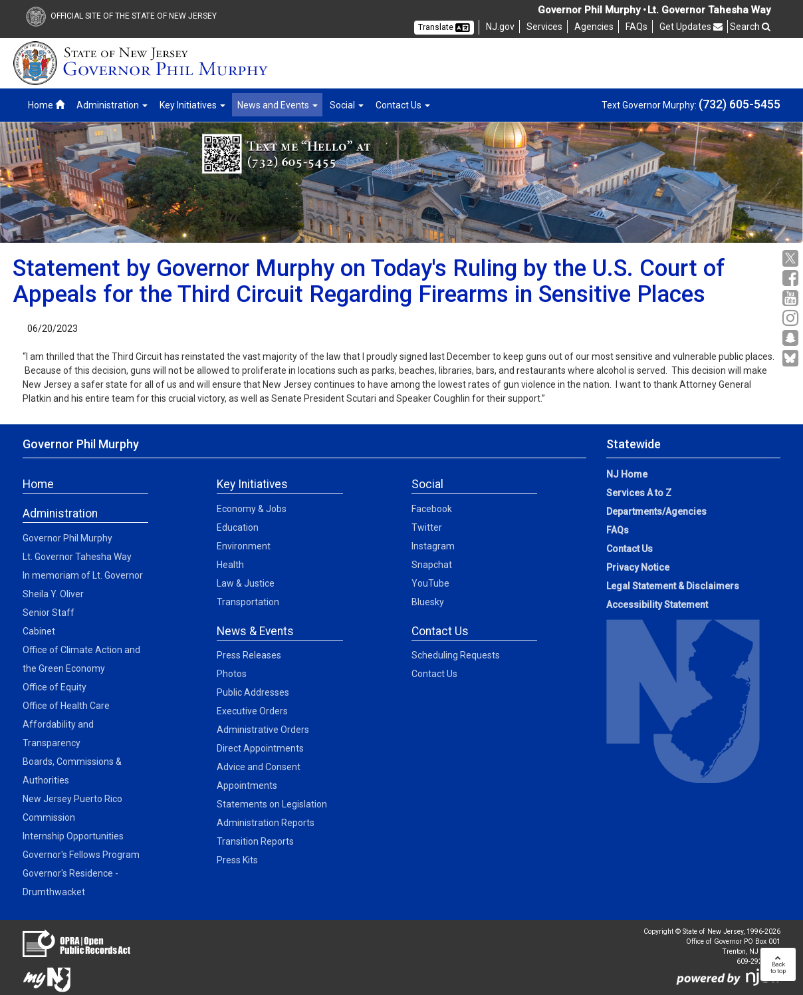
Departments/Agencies (656, 511)
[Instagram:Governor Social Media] (792, 318)
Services (544, 26)
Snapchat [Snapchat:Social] (431, 564)
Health (230, 564)
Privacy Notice (637, 567)
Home (46, 105)
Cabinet (39, 631)
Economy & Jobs (252, 508)
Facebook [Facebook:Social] (431, 508)
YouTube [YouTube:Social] (430, 583)
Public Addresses (253, 692)
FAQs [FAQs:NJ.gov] (617, 530)
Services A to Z (638, 493)
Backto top (778, 964)
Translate (444, 27)
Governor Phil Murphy (67, 538)
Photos (232, 673)
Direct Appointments (260, 748)
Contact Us (434, 673)
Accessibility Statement (657, 604)
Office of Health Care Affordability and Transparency (66, 724)
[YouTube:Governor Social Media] (792, 298)
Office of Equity (54, 687)
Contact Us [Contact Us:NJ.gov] (629, 548)
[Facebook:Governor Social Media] (792, 278)
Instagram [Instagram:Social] (433, 546)
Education (238, 527)
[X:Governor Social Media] (792, 258)
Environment (244, 546)
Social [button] (347, 105)
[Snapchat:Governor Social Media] (792, 338)
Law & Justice (246, 583)
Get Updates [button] (691, 26)
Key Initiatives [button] (192, 105)
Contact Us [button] (403, 105)
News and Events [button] (277, 105)
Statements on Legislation (272, 804)
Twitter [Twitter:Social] (426, 527)
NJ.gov (500, 26)
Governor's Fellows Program (81, 854)
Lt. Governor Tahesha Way (708, 10)
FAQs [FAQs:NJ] (636, 26)
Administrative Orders (263, 729)
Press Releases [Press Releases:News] (249, 655)
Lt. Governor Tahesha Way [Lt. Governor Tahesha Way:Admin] (77, 556)
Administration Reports (265, 822)
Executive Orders (252, 711)
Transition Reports (255, 841)
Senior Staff (48, 612)
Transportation (248, 602)
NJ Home (626, 474)
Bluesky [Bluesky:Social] (427, 602)
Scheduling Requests (455, 655)
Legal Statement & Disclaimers (672, 586)
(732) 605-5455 (739, 104)
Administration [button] (112, 105)
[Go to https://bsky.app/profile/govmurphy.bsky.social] (792, 359)
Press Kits (237, 860)
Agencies (594, 26)
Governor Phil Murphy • (592, 10)
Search (750, 26)
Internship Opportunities (73, 836)
